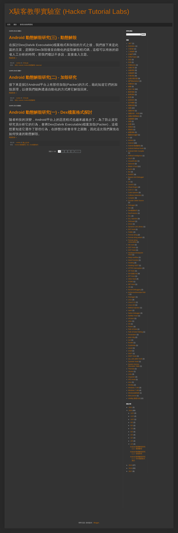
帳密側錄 (131, 92)
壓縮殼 (130, 129)
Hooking (131, 263)
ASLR (130, 158)
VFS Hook (131, 379)
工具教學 (131, 51)
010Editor (131, 46)
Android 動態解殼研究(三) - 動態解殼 (43, 37)
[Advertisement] (147, 492)
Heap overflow (133, 257)
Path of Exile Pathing (135, 332)
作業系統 (131, 76)
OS (129, 324)
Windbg (131, 385)
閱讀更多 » (13, 58)
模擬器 (130, 127)
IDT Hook (131, 276)
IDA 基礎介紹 (132, 273)
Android (20, 65)
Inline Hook (132, 279)
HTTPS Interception (135, 268)
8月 (131, 425)
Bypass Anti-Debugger (136, 177)
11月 (132, 416)
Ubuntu (130, 371)
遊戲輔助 (131, 119)
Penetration (132, 335)
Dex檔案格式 (34, 145)
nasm (130, 310)
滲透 (129, 121)
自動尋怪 (131, 70)
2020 (131, 410)
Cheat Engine (133, 187)
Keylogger (131, 297)
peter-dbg (131, 337)
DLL (129, 216)
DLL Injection (132, 219)
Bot (129, 172)
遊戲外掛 (131, 111)
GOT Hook (132, 250)
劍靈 (129, 124)
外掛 (129, 62)
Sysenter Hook (133, 361)
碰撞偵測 (131, 105)
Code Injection (133, 192)
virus (130, 382)
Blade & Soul (132, 166)
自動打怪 (131, 68)
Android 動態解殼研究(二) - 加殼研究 (43, 77)
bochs (130, 169)
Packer (130, 326)
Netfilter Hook (133, 316)
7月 (131, 428)
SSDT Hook (132, 356)
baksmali (39, 65)
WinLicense (132, 396)
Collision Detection (134, 195)
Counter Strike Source (136, 200)
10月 (132, 419)
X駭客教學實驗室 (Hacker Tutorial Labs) (69, 11)
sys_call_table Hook (135, 359)
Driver (130, 224)
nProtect (131, 318)
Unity (130, 374)
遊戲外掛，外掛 (133, 113)
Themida (131, 369)
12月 (132, 413)
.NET (130, 43)
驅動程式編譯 (133, 135)
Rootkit (130, 343)
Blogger (96, 523)
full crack (131, 245)
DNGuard (131, 221)
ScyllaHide (132, 345)
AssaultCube (132, 161)
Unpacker (131, 377)
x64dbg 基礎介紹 (134, 398)
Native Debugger (134, 313)
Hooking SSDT (133, 265)
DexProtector (132, 213)
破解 (129, 86)
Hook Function (133, 260)
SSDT (130, 353)
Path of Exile (132, 329)
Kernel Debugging (134, 290)
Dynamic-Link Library (135, 227)
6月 (131, 432)
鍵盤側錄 (131, 132)
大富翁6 (131, 49)
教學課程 (131, 94)
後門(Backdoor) (133, 81)
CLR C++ (131, 190)
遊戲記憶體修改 (133, 116)
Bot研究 (131, 174)
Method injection (134, 308)
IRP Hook (131, 284)
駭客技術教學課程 (26, 24)
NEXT (78, 151)
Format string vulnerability (132, 241)
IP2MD (130, 281)
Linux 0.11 (132, 302)
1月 (131, 444)
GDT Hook (132, 247)
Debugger (131, 205)
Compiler (131, 198)
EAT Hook (131, 229)
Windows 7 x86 (133, 390)
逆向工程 (131, 89)
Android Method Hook (135, 148)
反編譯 (130, 54)
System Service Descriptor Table (134, 365)
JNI (129, 287)
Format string (132, 235)
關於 (15, 24)
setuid (130, 348)
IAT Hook (131, 271)
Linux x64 (131, 305)
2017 (131, 471)
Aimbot (130, 140)
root (129, 340)
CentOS (131, 184)
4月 (131, 435)
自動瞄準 (131, 73)
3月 (131, 438)
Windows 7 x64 (133, 388)
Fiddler (130, 232)
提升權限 (131, 103)
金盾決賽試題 (133, 78)
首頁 (8, 24)
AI (129, 137)
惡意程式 (131, 100)
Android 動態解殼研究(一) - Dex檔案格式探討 (50, 112)
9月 (131, 422)
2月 (131, 441)
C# (129, 182)
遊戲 (129, 108)
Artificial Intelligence (135, 156)
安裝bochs (132, 65)
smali (130, 351)
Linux (130, 300)
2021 (131, 407)
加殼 (16, 65)
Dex (28, 145)
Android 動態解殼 (29, 65)
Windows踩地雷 (133, 393)
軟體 (129, 97)
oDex (130, 321)
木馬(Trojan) (132, 57)
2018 (131, 468)
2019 (131, 465)
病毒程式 (131, 84)
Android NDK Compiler (136, 151)
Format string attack (135, 237)
